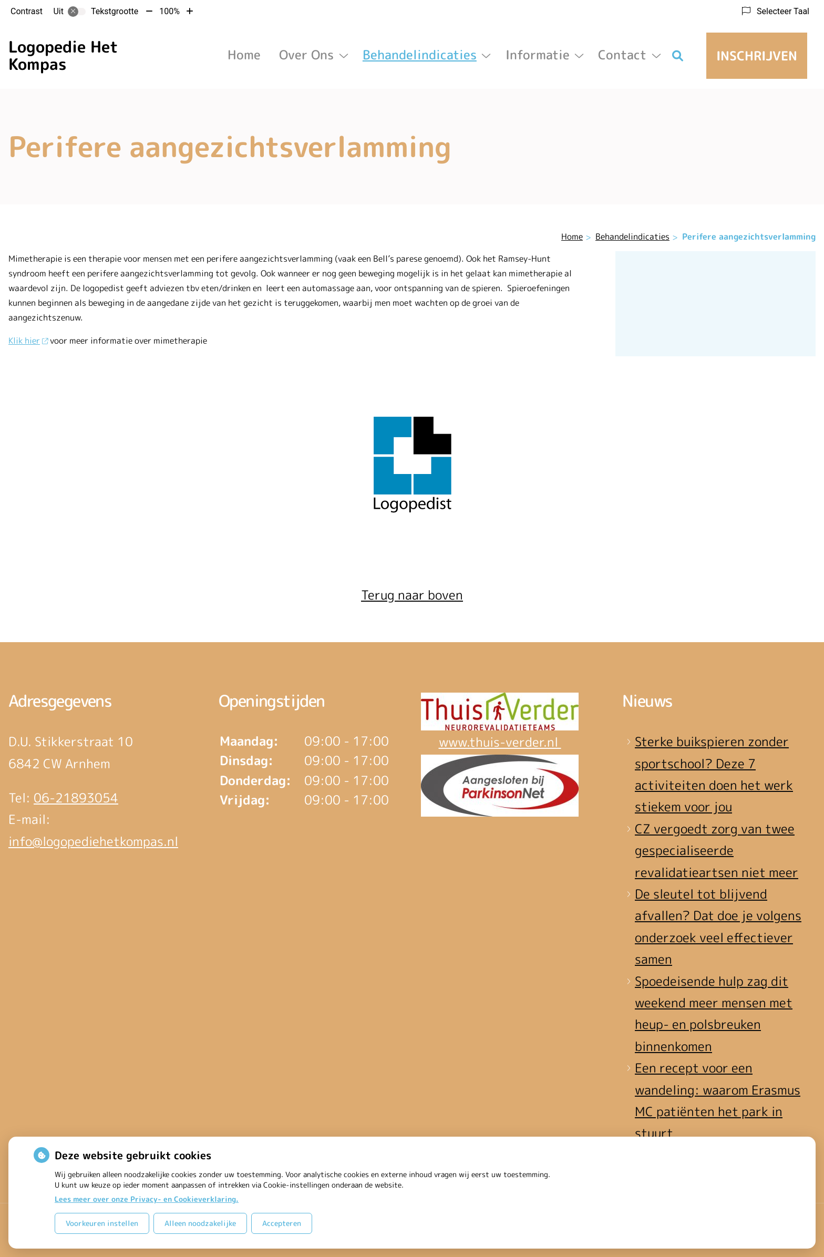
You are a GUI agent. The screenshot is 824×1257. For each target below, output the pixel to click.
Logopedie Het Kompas (63, 55)
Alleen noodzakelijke (200, 1223)
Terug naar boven (412, 595)
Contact (622, 55)
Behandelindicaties (420, 55)
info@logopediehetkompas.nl (93, 841)
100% (169, 11)
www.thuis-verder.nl (500, 742)
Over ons (306, 55)
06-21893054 (76, 798)
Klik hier (28, 340)
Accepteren (281, 1223)
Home (244, 55)
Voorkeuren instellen (102, 1223)
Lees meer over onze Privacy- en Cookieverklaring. (147, 1199)
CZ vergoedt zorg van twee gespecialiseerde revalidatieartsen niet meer (716, 850)
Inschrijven (756, 56)
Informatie (538, 55)
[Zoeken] (677, 55)
